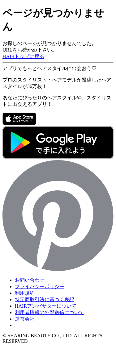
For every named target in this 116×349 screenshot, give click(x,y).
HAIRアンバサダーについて (45, 306)
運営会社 (25, 319)
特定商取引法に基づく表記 (44, 299)
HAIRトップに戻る (23, 56)
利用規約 (25, 293)
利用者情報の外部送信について (49, 312)
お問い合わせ (30, 280)
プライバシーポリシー (39, 286)
